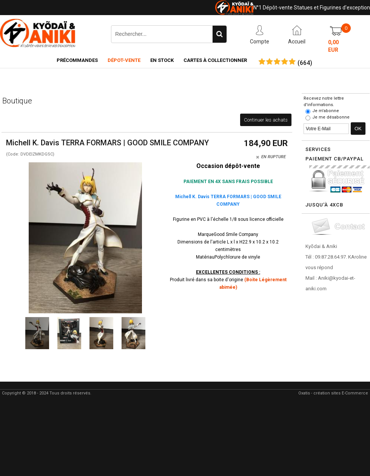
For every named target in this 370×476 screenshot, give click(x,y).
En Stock (162, 60)
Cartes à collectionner (215, 60)
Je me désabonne (331, 117)
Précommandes (77, 60)
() (305, 63)
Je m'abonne (325, 110)
